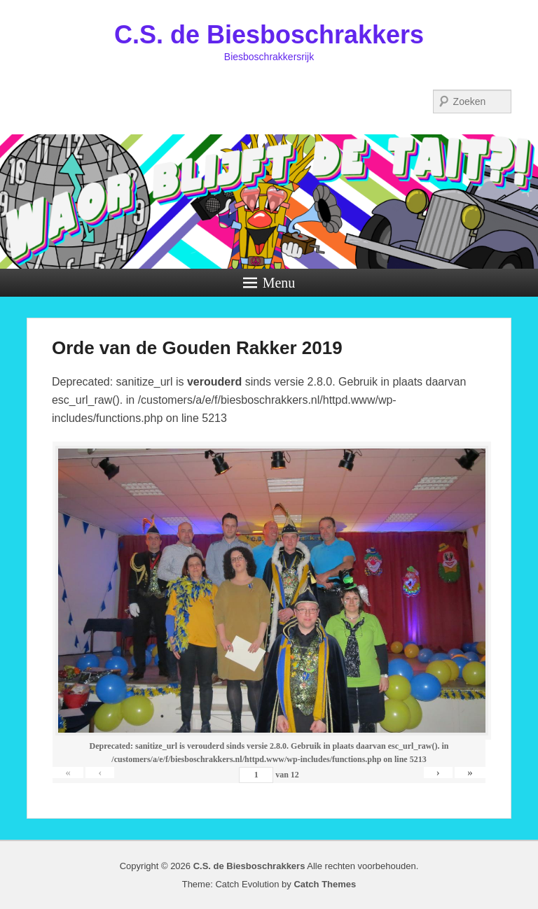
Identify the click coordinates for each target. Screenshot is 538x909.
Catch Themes (325, 884)
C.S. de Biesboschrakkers (269, 34)
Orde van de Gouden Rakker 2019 (197, 347)
